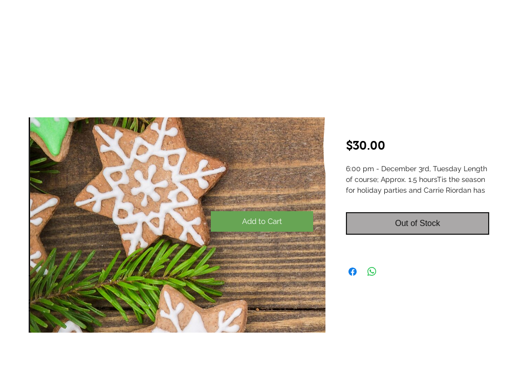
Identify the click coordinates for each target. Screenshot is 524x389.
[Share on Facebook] (352, 271)
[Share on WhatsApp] (372, 271)
